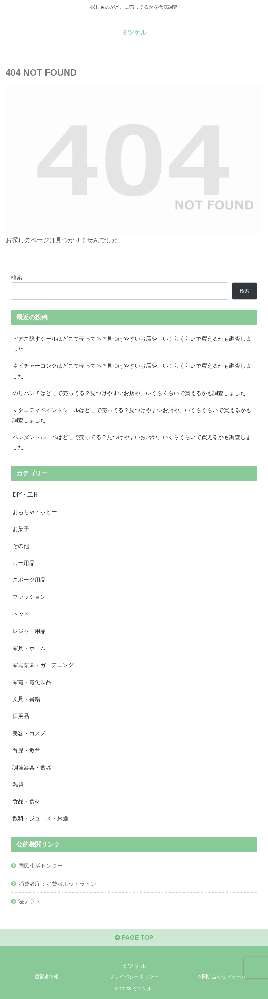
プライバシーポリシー (134, 976)
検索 (16, 277)
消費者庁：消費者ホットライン (57, 883)
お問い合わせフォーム (221, 976)
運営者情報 (46, 976)
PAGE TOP (134, 937)
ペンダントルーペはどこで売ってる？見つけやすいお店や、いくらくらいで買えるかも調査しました (131, 442)
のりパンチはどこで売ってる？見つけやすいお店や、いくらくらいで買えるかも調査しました (129, 393)
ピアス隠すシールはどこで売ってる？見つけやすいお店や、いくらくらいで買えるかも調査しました (131, 343)
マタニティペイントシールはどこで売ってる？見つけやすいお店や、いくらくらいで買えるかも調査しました (131, 415)
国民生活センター (40, 865)
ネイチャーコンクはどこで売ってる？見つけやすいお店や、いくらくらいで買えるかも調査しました (131, 370)
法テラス (29, 901)
